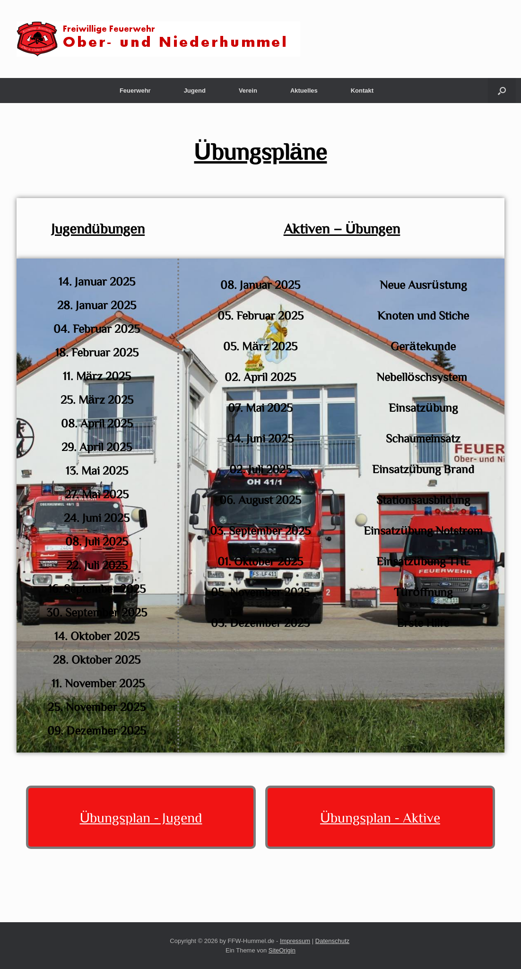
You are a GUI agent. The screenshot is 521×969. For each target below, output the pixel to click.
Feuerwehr (135, 90)
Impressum (295, 940)
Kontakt (362, 90)
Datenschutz (332, 940)
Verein (248, 90)
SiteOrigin (282, 950)
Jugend (195, 90)
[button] (502, 90)
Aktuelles (304, 90)
